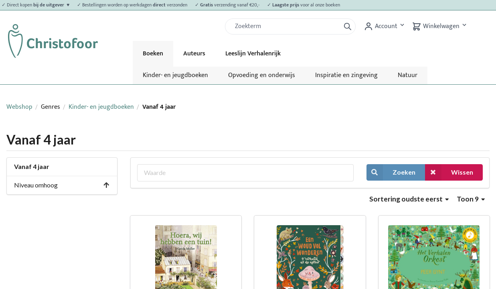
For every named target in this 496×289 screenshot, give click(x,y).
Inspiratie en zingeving (346, 75)
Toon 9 (471, 199)
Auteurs (194, 53)
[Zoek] (286, 26)
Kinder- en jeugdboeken (175, 75)
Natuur (407, 75)
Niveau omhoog (62, 185)
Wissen (449, 172)
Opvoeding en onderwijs (261, 75)
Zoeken (390, 172)
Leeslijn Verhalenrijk (253, 53)
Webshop (19, 107)
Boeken (153, 53)
